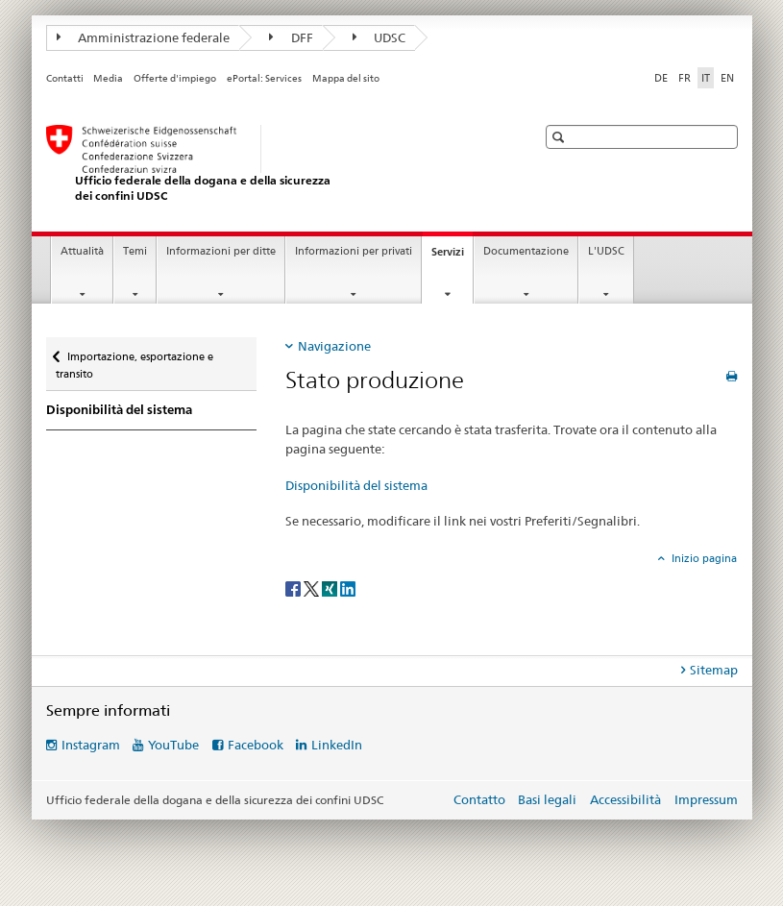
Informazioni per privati (353, 251)
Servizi (452, 257)
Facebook (255, 744)
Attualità (82, 251)
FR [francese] (684, 78)
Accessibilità (627, 799)
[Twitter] (313, 587)
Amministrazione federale (144, 37)
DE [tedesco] (661, 78)
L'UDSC (606, 251)
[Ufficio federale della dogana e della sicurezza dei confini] (272, 164)
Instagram (90, 744)
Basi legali (547, 799)
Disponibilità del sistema (119, 410)
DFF (291, 37)
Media (108, 78)
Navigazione (334, 346)
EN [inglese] (727, 78)
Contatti (65, 78)
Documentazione (526, 251)
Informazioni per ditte (221, 251)
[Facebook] (294, 587)
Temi (135, 251)
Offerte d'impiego (175, 78)
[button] (561, 137)
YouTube (173, 744)
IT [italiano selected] (705, 78)
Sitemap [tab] (714, 669)
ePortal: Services (264, 78)
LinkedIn (336, 744)
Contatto (479, 799)
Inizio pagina (703, 558)
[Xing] (331, 587)
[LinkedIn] (347, 587)
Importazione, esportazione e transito (134, 358)
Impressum (706, 799)
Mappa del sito (345, 78)
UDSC (379, 37)
